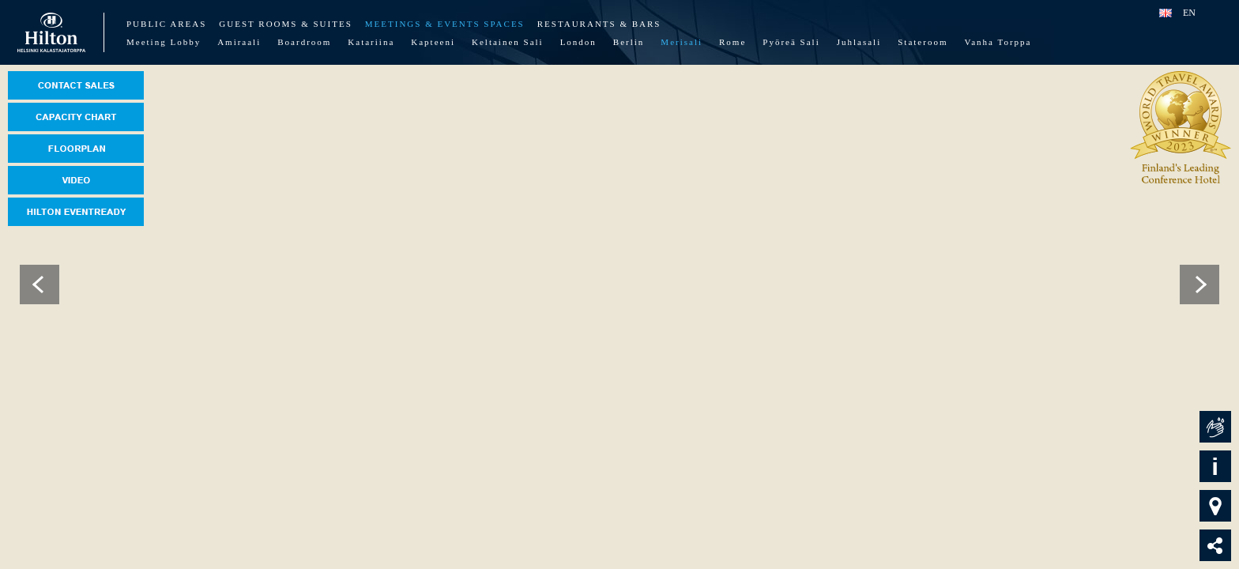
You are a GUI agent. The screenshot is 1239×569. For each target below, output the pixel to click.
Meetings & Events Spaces (445, 23)
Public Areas (166, 23)
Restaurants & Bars (599, 23)
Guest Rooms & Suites (285, 23)
